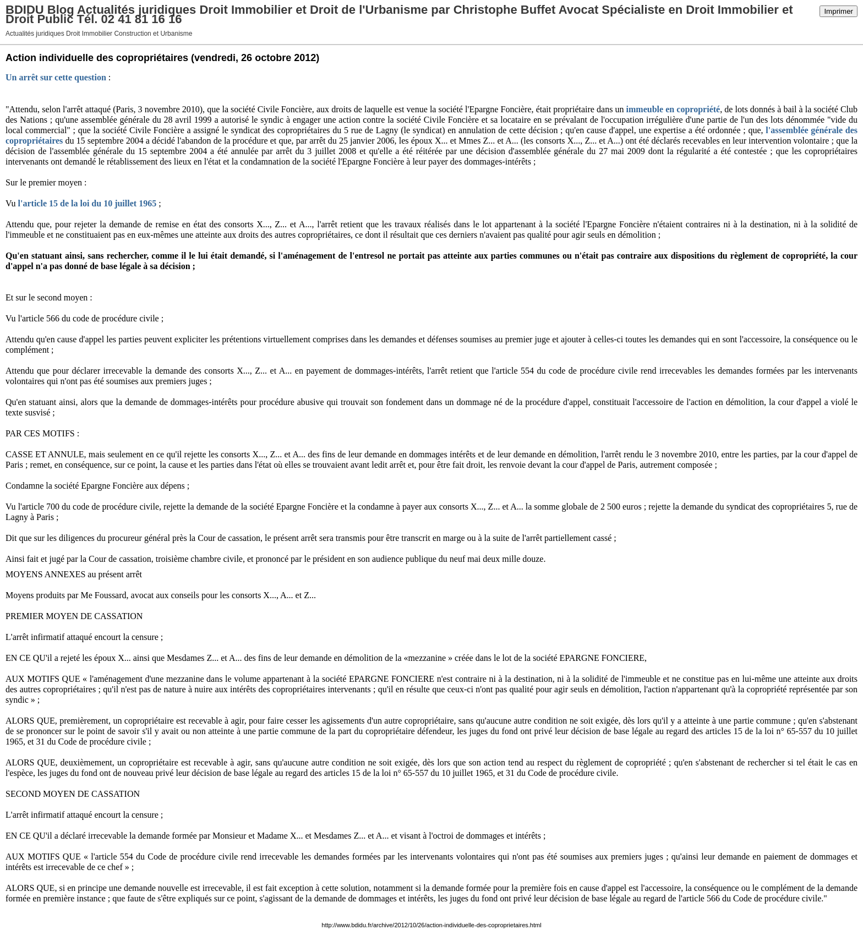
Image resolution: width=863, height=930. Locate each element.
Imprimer (838, 11)
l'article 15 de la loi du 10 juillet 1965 (87, 203)
